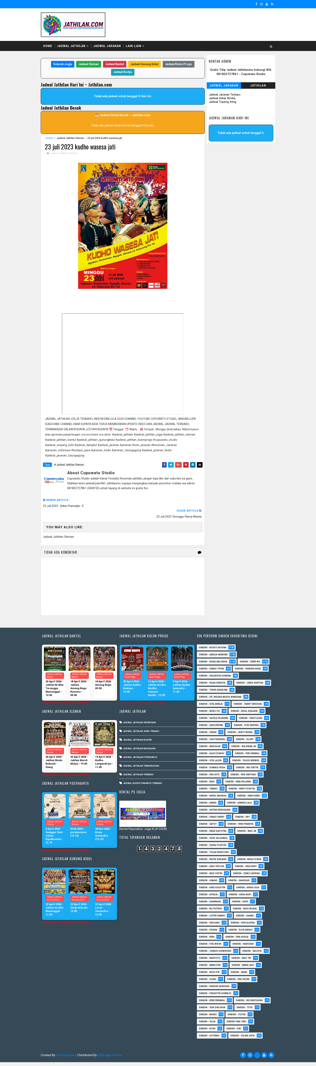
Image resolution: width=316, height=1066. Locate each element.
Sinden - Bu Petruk (209, 905)
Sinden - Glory (243, 736)
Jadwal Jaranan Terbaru (223, 95)
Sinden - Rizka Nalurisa (212, 651)
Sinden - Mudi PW (208, 969)
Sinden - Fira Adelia (235, 933)
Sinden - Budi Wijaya (243, 905)
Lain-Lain (135, 46)
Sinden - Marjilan (208, 743)
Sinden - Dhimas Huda (211, 764)
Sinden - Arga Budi (238, 891)
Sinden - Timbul (207, 785)
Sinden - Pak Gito (208, 771)
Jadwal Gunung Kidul (144, 64)
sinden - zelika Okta (241, 1039)
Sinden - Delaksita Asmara (214, 665)
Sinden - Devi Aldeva (241, 919)
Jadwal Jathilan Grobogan (139, 712)
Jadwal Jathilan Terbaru (138, 764)
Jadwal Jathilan (72, 46)
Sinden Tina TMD (235, 1025)
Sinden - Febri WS (248, 651)
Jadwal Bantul (114, 64)
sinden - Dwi (232, 1032)
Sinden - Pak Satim (237, 976)
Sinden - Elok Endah (239, 926)
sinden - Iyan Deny (244, 863)
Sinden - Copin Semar (210, 912)
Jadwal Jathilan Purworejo (140, 747)
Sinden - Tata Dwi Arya (211, 1011)
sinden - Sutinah (208, 1039)
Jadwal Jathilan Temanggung (141, 755)
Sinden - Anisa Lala (246, 884)
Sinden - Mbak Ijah (241, 962)
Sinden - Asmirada (208, 898)
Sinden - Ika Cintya (246, 764)
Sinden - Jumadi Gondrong (214, 947)
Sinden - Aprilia (207, 891)
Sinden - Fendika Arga (246, 658)
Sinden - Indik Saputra (211, 827)
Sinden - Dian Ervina (209, 722)
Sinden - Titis (243, 1011)
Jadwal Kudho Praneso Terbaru (142, 773)
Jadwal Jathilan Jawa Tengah (141, 721)
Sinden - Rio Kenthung (211, 1004)
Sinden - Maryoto (208, 954)
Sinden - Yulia (206, 1025)
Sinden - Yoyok (235, 1018)
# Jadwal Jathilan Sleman (70, 465)
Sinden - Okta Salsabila (212, 835)
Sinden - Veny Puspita (240, 785)
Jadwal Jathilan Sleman (71, 138)
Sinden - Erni (205, 933)
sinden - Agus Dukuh (210, 750)
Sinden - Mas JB (245, 827)
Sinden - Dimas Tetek (210, 658)
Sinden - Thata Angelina (212, 686)
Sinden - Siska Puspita (211, 842)
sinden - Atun (206, 1032)
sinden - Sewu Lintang (245, 870)
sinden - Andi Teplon (210, 863)
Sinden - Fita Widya (209, 940)
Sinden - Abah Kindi (247, 792)
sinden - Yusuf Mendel (244, 757)
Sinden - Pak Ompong (241, 771)
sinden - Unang (207, 877)
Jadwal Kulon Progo (178, 64)
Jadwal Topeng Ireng (221, 102)
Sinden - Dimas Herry (210, 813)
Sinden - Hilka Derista (211, 672)
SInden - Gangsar (237, 877)
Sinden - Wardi (206, 1018)
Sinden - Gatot (206, 820)
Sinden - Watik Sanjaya (211, 856)
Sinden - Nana (237, 969)
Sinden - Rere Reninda (210, 997)
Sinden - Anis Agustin (211, 884)
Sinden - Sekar (206, 729)
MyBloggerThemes (111, 1059)
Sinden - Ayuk (238, 898)
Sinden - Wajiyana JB (242, 743)
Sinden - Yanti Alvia (249, 715)
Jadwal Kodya (122, 72)
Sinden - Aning (206, 799)
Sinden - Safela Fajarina (212, 715)
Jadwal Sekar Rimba (220, 98)
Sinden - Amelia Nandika (212, 644)
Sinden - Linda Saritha (211, 679)
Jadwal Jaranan (108, 46)
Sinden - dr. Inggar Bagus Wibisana (219, 693)
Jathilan (257, 85)
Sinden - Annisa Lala (238, 799)
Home (49, 46)
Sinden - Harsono (241, 940)
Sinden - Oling (206, 976)
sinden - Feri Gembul (246, 750)
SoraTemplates (67, 1059)
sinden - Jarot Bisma (238, 729)
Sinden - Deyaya (207, 926)
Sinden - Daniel (243, 912)
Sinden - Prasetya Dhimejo (214, 990)
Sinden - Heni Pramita (239, 820)
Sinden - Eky (241, 813)
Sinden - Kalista (250, 947)
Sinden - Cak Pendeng (210, 736)
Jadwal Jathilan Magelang (139, 738)
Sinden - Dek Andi (208, 919)
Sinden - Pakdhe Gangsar (213, 983)
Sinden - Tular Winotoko (213, 849)
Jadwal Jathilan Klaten (137, 729)
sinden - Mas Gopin (209, 870)
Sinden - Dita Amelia (209, 700)
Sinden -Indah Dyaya (248, 856)
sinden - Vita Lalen (209, 757)
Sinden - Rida (205, 778)
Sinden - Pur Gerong (244, 722)
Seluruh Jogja (62, 64)
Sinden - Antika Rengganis (213, 806)
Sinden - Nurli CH (208, 707)
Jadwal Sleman (89, 64)
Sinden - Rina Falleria (236, 778)
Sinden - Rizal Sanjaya (242, 707)
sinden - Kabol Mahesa (211, 792)
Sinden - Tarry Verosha (246, 700)
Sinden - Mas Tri (239, 954)
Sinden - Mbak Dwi (208, 962)
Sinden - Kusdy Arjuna (211, 637)
